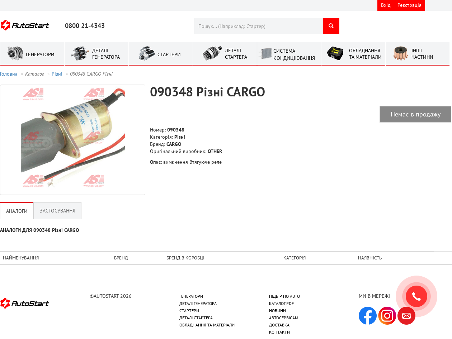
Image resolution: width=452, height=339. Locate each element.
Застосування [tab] (57, 210)
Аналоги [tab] (17, 211)
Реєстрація (409, 5)
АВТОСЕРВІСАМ (283, 317)
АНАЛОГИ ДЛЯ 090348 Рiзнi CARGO (39, 230)
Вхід (386, 5)
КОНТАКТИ (279, 332)
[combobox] (258, 26)
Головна (9, 74)
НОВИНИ (277, 310)
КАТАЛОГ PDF (281, 303)
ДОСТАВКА (279, 325)
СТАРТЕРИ (189, 310)
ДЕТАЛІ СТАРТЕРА (196, 317)
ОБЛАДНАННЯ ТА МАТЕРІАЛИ (207, 325)
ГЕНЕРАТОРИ (191, 296)
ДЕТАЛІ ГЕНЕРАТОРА (198, 303)
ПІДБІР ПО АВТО (284, 296)
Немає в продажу (416, 114)
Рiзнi (57, 74)
